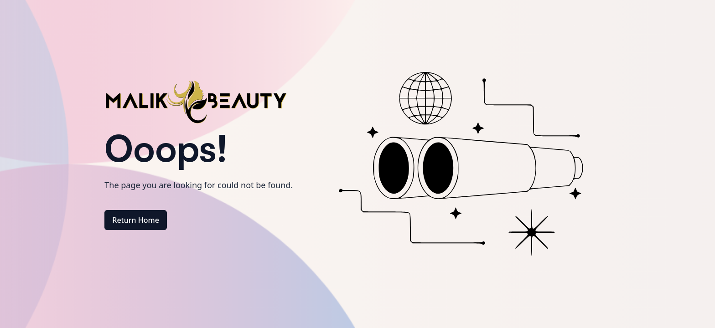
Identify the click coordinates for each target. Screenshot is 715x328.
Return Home (135, 220)
